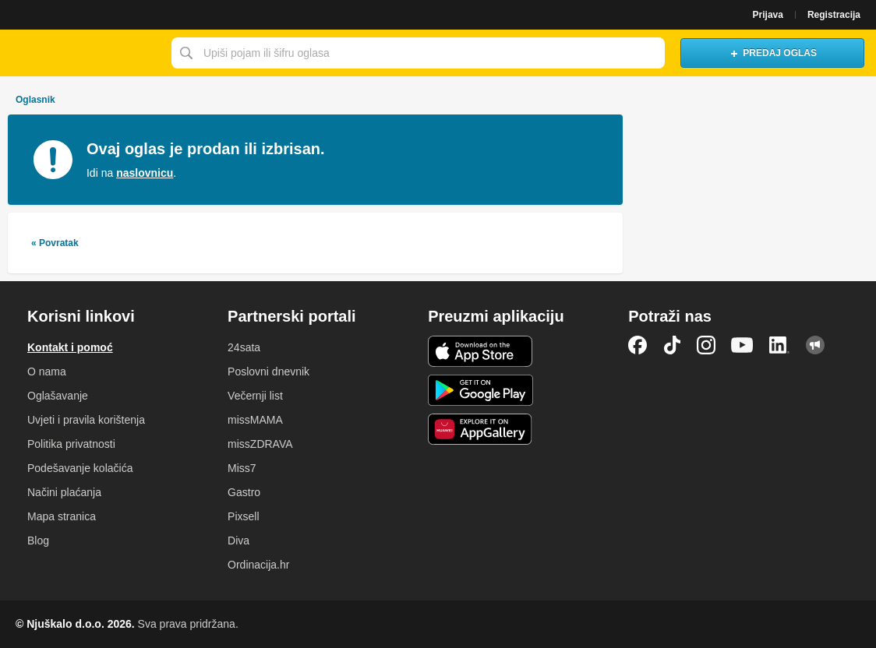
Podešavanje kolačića (79, 468)
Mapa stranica (61, 516)
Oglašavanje (57, 395)
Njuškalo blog (815, 345)
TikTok (671, 345)
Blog (38, 540)
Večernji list (255, 395)
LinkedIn (779, 345)
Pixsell (243, 516)
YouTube (742, 345)
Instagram (706, 345)
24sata (244, 347)
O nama (46, 371)
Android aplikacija (480, 390)
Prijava (768, 14)
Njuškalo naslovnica (82, 53)
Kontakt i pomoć (70, 347)
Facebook (637, 345)
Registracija (833, 14)
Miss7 (242, 468)
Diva (238, 540)
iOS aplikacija (480, 351)
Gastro (244, 492)
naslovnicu (144, 173)
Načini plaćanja (64, 492)
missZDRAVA (260, 444)
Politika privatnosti (71, 444)
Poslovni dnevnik (268, 371)
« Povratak (55, 243)
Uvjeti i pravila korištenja (86, 420)
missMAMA (255, 420)
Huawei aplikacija (480, 429)
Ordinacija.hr (258, 564)
